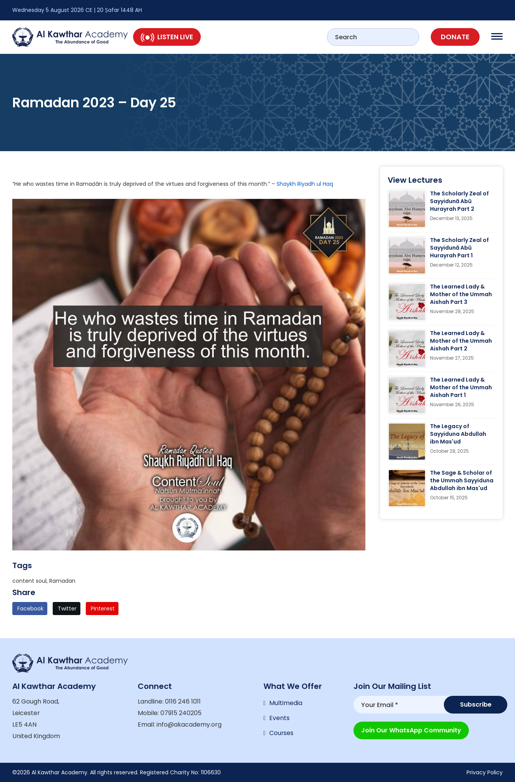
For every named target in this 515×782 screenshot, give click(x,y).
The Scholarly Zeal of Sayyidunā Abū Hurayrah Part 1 (459, 247)
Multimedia (285, 703)
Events (279, 718)
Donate (455, 37)
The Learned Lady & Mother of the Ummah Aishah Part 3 (461, 294)
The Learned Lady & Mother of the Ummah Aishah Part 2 (461, 340)
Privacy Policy (485, 772)
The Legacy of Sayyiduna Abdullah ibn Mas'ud (458, 433)
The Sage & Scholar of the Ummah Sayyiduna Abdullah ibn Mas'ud (461, 480)
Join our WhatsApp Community (411, 729)
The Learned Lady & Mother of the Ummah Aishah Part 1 (461, 387)
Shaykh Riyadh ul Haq (305, 184)
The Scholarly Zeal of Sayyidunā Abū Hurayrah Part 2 (459, 201)
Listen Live (167, 37)
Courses (281, 734)
